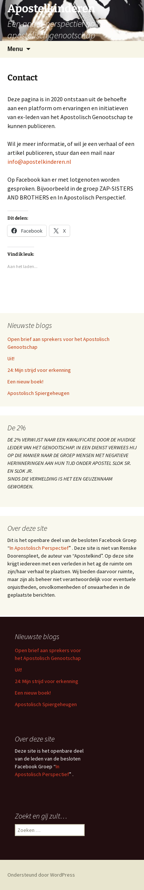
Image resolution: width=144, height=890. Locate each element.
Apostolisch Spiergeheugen (38, 393)
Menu (15, 49)
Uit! (10, 358)
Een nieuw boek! (25, 381)
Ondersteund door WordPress (41, 874)
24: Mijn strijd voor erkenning (39, 370)
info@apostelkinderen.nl (39, 161)
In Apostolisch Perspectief (39, 548)
